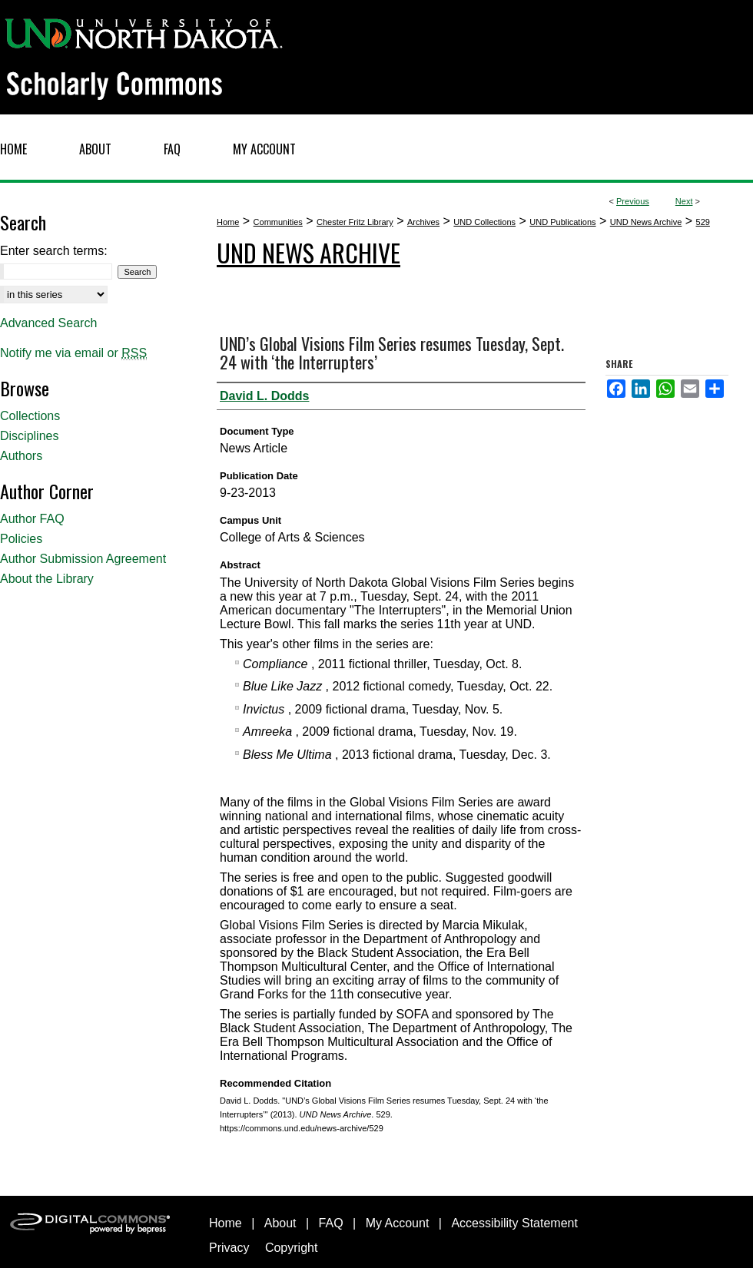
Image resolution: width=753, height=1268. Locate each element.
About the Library (47, 578)
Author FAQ (32, 518)
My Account (398, 1223)
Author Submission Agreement (83, 558)
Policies (21, 538)
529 (703, 222)
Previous (632, 201)
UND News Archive (646, 222)
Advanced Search (48, 322)
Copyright (291, 1247)
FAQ (331, 1223)
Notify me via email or (73, 353)
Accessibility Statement (514, 1223)
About (280, 1223)
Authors (21, 455)
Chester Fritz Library (355, 222)
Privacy (229, 1247)
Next (684, 201)
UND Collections (484, 222)
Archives (423, 222)
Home (228, 222)
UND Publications (562, 222)
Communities (278, 222)
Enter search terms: (54, 250)
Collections (30, 415)
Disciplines (29, 435)
